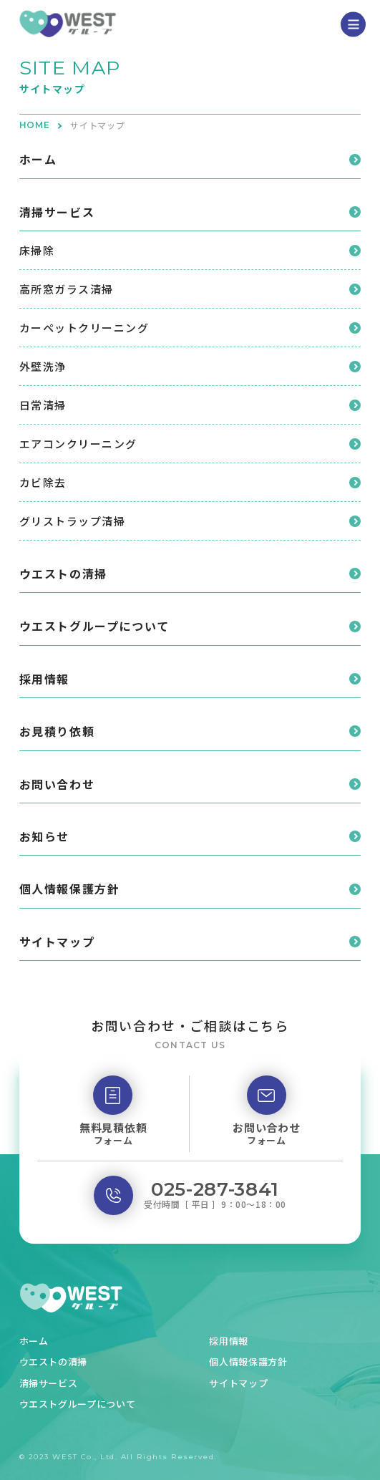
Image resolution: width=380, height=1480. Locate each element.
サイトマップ (57, 941)
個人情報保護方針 (69, 888)
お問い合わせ (57, 784)
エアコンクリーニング (78, 443)
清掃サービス (57, 212)
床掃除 (37, 250)
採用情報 (44, 678)
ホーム (38, 159)
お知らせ (44, 836)
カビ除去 (43, 482)
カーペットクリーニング (84, 327)
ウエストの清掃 (63, 573)
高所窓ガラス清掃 (66, 288)
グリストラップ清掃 (72, 520)
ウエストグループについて (94, 625)
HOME (35, 125)
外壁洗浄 (43, 366)
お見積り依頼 (57, 731)
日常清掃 (43, 404)
